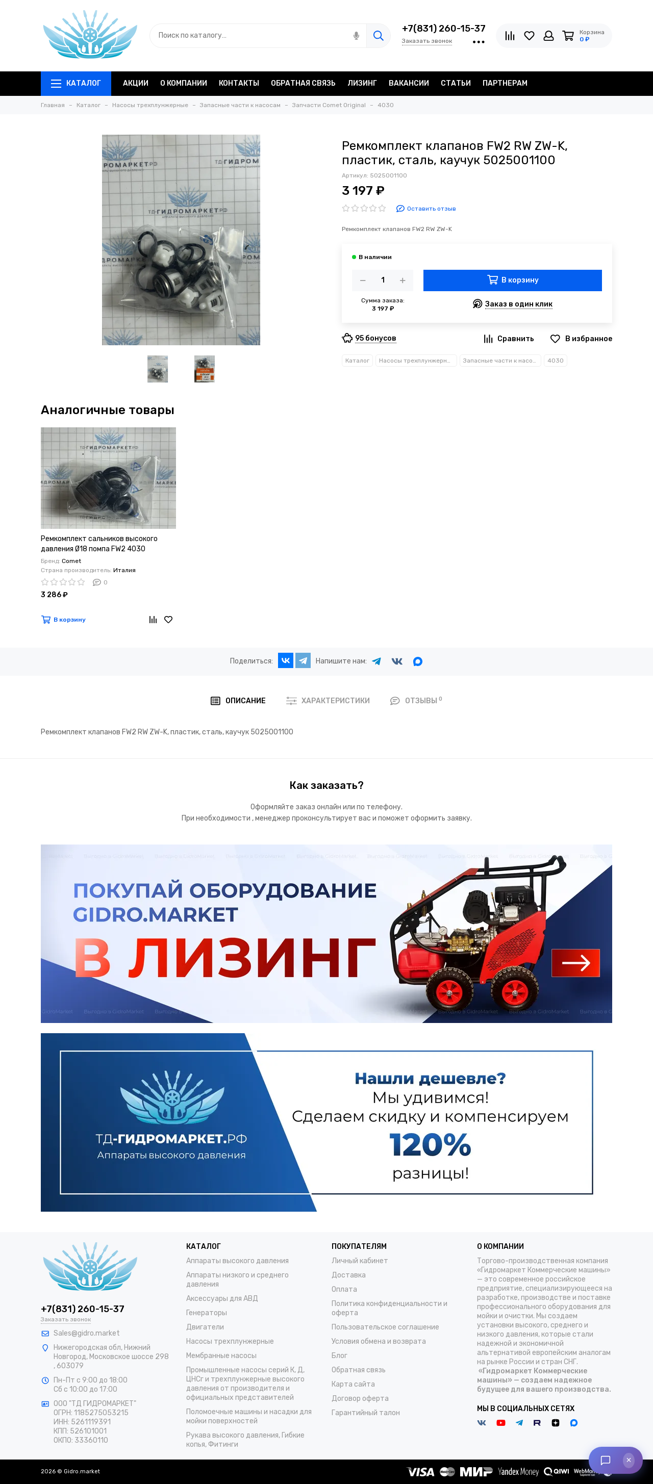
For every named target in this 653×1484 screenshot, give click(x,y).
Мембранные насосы (221, 1355)
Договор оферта (360, 1398)
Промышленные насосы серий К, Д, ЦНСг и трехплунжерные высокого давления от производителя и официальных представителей (245, 1384)
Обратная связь (359, 1370)
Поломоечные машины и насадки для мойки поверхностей (249, 1416)
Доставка (349, 1275)
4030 (555, 360)
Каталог (76, 83)
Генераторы (206, 1313)
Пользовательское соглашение (385, 1327)
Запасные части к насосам (502, 360)
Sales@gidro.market (87, 1333)
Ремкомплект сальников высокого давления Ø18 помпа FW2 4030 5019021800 (99, 544)
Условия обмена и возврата (379, 1341)
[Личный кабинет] (549, 35)
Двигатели (205, 1327)
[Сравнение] (510, 35)
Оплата (344, 1289)
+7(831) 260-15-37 (444, 28)
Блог (339, 1355)
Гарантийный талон (366, 1413)
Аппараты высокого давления (237, 1261)
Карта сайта (353, 1384)
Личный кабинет (360, 1261)
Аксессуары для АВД (222, 1298)
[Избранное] (529, 35)
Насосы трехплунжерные (417, 360)
